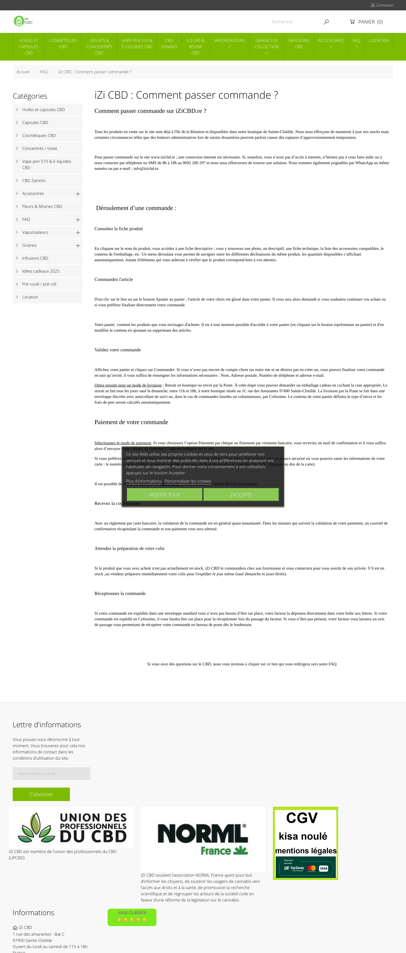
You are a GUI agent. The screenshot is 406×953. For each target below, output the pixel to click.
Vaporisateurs (229, 40)
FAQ (26, 219)
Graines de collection (267, 43)
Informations (33, 913)
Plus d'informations (144, 481)
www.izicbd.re (163, 157)
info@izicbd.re (146, 168)
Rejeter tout (165, 494)
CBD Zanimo (169, 43)
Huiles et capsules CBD (29, 47)
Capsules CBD (35, 122)
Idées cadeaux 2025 (41, 271)
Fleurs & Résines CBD (42, 206)
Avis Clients (132, 913)
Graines (29, 245)
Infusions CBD (299, 43)
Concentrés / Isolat (39, 148)
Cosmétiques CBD (63, 43)
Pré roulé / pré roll (39, 284)
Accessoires (331, 40)
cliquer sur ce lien (263, 664)
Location (379, 40)
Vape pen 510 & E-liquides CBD (137, 43)
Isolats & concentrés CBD (99, 47)
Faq (356, 40)
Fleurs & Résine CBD (195, 47)
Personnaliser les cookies (188, 481)
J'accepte (241, 494)
